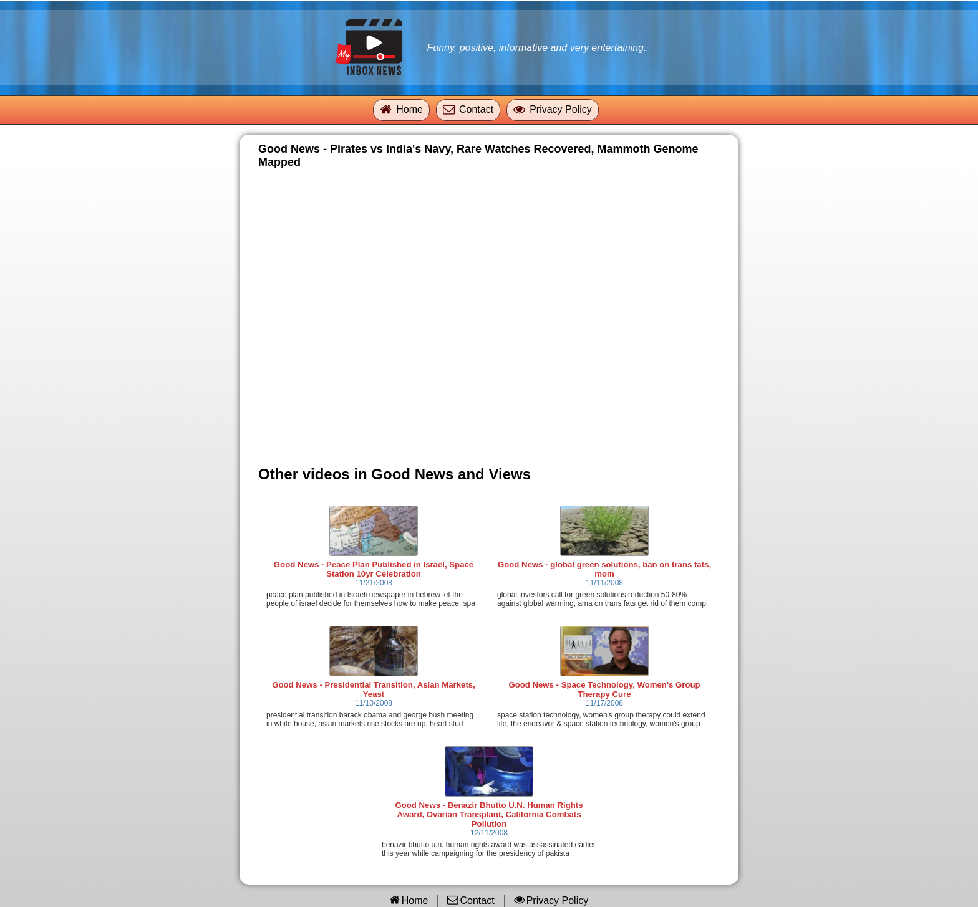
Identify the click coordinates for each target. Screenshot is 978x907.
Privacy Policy (561, 109)
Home (409, 109)
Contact (476, 109)
